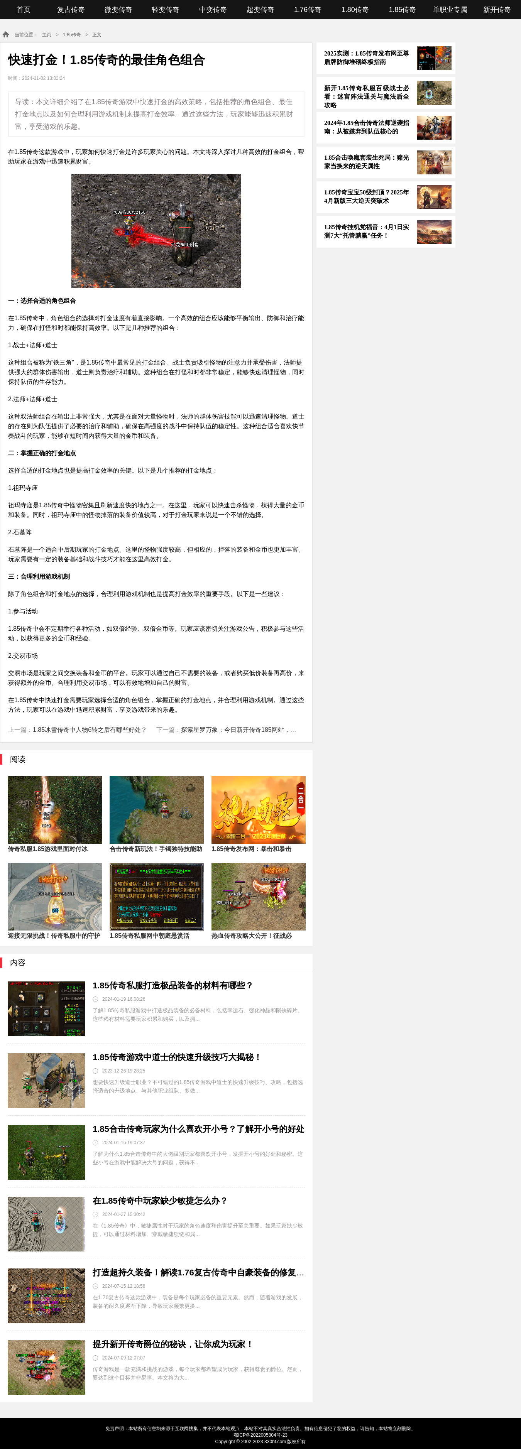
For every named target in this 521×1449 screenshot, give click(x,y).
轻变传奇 (165, 10)
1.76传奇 (307, 10)
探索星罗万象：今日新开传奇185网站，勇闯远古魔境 (254, 729)
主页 (46, 34)
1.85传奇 (402, 10)
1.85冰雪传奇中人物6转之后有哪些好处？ (90, 729)
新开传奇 (497, 10)
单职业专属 (450, 10)
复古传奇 (71, 10)
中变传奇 (213, 10)
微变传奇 (118, 10)
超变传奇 (260, 10)
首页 (23, 10)
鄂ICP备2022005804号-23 (260, 1435)
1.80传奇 (355, 10)
